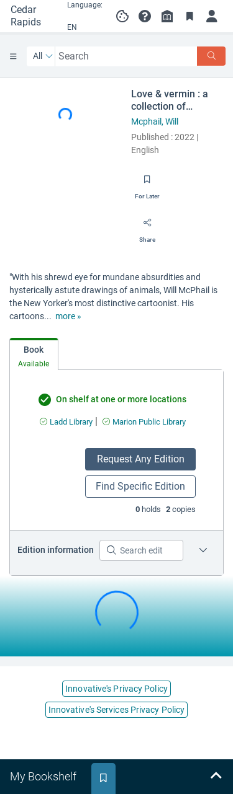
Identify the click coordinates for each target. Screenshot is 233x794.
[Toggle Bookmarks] (189, 16)
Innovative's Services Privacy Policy (116, 710)
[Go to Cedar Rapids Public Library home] (30, 16)
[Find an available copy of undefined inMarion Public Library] (144, 421)
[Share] (147, 227)
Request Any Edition (141, 459)
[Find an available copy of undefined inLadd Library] (66, 421)
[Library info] (167, 16)
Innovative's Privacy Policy (116, 689)
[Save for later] (147, 183)
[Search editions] (141, 550)
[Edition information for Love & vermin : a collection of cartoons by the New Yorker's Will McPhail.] (203, 550)
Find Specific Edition (140, 486)
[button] (145, 16)
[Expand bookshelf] (215, 776)
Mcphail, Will (154, 121)
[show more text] (68, 316)
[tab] (33, 354)
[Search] (211, 56)
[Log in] (212, 16)
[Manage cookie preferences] (122, 16)
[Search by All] (43, 56)
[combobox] (126, 56)
